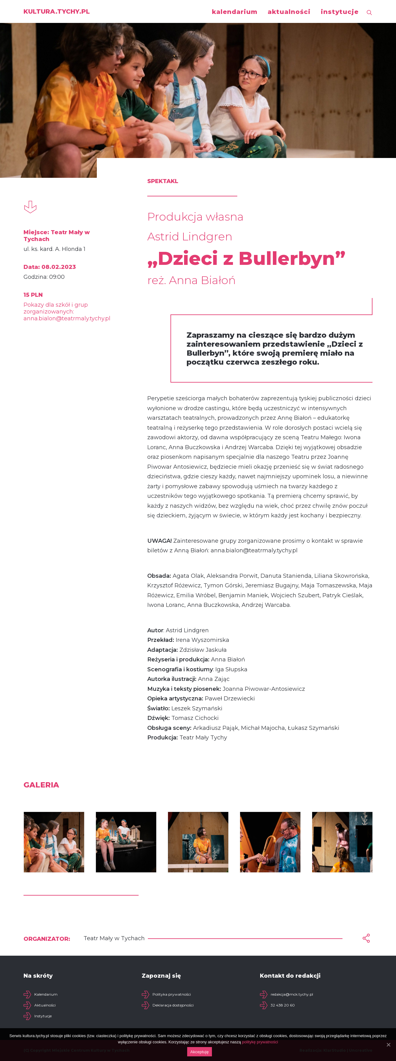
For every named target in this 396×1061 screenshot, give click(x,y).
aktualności (289, 11)
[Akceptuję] (388, 1044)
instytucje (340, 11)
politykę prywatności (260, 1042)
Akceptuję (199, 1052)
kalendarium (234, 11)
